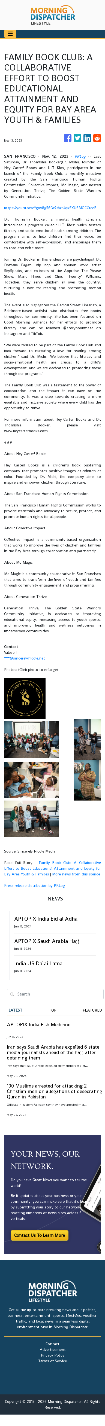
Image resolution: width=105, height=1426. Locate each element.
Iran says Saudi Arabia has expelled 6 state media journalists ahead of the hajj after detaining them (53, 1052)
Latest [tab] (15, 1010)
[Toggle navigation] (10, 34)
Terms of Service (52, 1360)
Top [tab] (52, 1010)
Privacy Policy (52, 1355)
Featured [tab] (92, 1010)
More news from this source (76, 874)
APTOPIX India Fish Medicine (38, 1024)
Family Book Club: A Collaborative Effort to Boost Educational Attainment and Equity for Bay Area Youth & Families (52, 868)
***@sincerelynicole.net (24, 658)
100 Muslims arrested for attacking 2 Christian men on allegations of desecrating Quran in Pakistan (54, 1091)
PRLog (80, 156)
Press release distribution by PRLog (34, 885)
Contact (52, 1343)
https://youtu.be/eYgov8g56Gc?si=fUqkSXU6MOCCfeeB (50, 207)
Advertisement (53, 1349)
